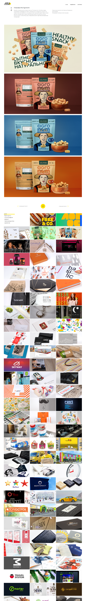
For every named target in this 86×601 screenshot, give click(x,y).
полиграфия (8, 217)
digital (6, 219)
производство (9, 221)
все (5, 213)
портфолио (72, 4)
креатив (7, 222)
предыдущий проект (23, 206)
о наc (66, 4)
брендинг (7, 215)
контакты (80, 4)
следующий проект (63, 206)
